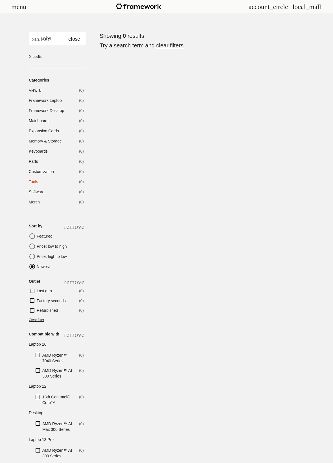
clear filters (169, 45)
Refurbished (47, 310)
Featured (44, 236)
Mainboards (39, 121)
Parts (33, 161)
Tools (33, 181)
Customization (41, 171)
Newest (43, 266)
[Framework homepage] (138, 6)
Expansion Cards (44, 131)
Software (36, 192)
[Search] (40, 38)
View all (35, 90)
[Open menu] (18, 6)
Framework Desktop (46, 110)
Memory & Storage (45, 141)
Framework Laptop (45, 100)
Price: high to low (52, 256)
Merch (34, 202)
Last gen (44, 291)
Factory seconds (51, 301)
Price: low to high (52, 246)
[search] (57, 38)
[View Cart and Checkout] (307, 6)
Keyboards (38, 151)
